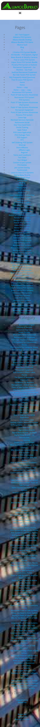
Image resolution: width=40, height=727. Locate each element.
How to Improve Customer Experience (24, 416)
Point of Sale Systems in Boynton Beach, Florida (24, 576)
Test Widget (22, 160)
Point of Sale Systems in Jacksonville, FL (24, 591)
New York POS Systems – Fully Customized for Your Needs (24, 468)
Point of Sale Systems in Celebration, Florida (24, 571)
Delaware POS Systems (22, 212)
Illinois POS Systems (22, 227)
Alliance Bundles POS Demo (22, 42)
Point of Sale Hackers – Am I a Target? (24, 401)
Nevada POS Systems (22, 260)
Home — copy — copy (22, 90)
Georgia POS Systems (22, 220)
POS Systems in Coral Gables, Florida (24, 559)
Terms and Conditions (22, 155)
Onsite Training (22, 127)
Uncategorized (27, 678)
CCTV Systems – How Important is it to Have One (24, 426)
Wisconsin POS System (22, 308)
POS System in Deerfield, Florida (24, 555)
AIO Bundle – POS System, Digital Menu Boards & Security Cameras (24, 55)
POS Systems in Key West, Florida (24, 563)
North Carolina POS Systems (22, 273)
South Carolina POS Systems (22, 288)
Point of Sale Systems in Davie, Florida (24, 596)
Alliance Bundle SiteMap (22, 39)
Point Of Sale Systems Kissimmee (24, 95)
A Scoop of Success (24, 327)
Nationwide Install (22, 122)
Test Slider (22, 157)
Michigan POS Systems (22, 250)
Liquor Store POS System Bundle (24, 62)
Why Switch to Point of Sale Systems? (24, 646)
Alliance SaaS (22, 45)
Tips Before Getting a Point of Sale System (24, 651)
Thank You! (22, 192)
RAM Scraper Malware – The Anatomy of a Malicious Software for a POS (24, 673)
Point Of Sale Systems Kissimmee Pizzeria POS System (24, 113)
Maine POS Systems (22, 242)
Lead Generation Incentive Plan (22, 195)
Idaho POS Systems (22, 225)
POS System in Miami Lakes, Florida (24, 373)
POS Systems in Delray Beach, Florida (24, 551)
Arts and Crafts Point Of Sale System (24, 508)
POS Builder (22, 165)
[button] (20, 13)
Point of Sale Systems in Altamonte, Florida (24, 601)
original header (22, 700)
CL (22, 49)
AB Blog (22, 182)
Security (26, 668)
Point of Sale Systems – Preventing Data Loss (24, 406)
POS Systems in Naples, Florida (24, 520)
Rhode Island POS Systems (22, 285)
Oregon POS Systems (22, 280)
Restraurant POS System (24, 97)
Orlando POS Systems (22, 313)
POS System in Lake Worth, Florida (24, 530)
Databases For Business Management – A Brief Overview (24, 383)
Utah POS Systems (22, 298)
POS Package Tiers (22, 135)
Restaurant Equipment (24, 370)
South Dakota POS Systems (22, 290)
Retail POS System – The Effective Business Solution (24, 566)
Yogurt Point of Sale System (24, 362)
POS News (27, 665)
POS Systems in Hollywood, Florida (24, 537)
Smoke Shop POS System (24, 442)
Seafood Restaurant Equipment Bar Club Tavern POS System (24, 73)
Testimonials (22, 170)
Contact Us (22, 185)
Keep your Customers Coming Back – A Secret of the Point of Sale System (24, 395)
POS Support (22, 137)
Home (22, 82)
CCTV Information (27, 420)
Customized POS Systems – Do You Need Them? (24, 473)
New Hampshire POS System (22, 263)
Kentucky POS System (22, 237)
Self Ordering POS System (22, 142)
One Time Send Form (22, 125)
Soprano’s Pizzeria (22, 719)
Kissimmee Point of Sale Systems (24, 610)
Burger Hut (22, 714)
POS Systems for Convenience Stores (24, 343)
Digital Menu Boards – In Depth (24, 432)
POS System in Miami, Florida (24, 527)
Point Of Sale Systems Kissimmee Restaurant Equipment (24, 108)
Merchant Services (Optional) (22, 120)
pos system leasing (22, 167)
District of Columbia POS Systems (22, 215)
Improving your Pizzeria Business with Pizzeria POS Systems (24, 686)
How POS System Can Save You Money (24, 458)
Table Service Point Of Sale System (24, 480)
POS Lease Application (22, 132)
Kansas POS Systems (22, 235)
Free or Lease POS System (24, 60)
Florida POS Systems (22, 217)
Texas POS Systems (22, 295)
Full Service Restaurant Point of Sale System (24, 498)
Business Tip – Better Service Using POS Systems (24, 355)
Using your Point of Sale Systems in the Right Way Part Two (24, 624)
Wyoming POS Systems (22, 310)
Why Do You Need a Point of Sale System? (24, 619)
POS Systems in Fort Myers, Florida (24, 545)
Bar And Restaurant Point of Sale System (24, 503)
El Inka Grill (22, 717)
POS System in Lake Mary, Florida (24, 532)
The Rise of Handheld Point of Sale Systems (24, 641)
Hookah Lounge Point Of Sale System (24, 493)
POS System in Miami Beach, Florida (24, 523)
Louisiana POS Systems (22, 240)
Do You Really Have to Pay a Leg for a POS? (24, 411)
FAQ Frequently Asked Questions (22, 77)
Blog (22, 47)
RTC (22, 140)
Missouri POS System (22, 255)
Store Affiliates (22, 147)
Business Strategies (27, 324)
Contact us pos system (22, 162)
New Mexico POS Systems (22, 267)
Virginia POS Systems (22, 303)
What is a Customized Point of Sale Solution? (24, 446)
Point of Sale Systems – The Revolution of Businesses (24, 661)
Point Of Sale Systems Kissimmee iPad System (24, 103)
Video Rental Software (24, 367)
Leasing (27, 440)
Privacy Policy (22, 187)
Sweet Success (24, 332)
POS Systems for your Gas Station (24, 683)
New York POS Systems (22, 270)
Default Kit (22, 702)
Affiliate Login (24, 150)
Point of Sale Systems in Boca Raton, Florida (24, 586)
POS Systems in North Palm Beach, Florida (24, 516)
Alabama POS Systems (22, 37)
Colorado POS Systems (22, 207)
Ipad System (22, 200)
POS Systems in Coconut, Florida (24, 680)
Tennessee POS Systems (22, 293)
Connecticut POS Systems (22, 210)
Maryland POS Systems (22, 245)
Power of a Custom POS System (24, 360)
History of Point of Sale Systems (24, 638)
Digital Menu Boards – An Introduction (24, 436)
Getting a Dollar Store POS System (24, 422)
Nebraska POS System (22, 258)
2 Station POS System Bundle (24, 52)
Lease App (22, 117)
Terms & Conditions (22, 190)
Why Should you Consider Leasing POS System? (24, 451)
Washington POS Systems (22, 305)
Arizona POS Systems (22, 202)
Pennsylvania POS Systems (22, 283)
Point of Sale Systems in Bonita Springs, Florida (24, 581)
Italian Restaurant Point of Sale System (24, 488)
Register (24, 152)
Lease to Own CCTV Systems (22, 172)
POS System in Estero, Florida (24, 547)
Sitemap (22, 145)
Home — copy (22, 87)
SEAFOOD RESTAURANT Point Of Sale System (24, 483)
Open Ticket (22, 130)
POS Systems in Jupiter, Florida (24, 535)
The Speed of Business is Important (24, 378)
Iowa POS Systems (22, 232)
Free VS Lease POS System (22, 80)
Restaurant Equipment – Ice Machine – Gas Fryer (24, 68)
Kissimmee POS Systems (22, 92)
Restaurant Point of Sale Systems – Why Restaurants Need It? (24, 656)
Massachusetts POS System (22, 247)
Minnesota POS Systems (22, 252)
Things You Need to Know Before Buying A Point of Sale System (24, 614)
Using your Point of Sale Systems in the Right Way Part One (24, 629)
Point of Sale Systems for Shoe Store (24, 351)
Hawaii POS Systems (22, 222)
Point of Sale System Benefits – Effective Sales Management (24, 388)
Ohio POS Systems (22, 275)
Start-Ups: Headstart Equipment (24, 339)
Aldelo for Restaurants (24, 512)
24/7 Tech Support (22, 34)
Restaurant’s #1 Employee (24, 337)
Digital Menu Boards (22, 175)
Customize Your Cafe (24, 330)
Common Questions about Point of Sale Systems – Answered (24, 634)
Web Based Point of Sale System (24, 365)
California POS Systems (22, 205)
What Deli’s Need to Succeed (24, 334)
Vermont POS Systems (22, 300)
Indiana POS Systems (22, 230)
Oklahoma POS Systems (22, 278)
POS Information (26, 455)
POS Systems (24, 100)
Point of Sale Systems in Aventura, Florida (24, 606)
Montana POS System (22, 197)
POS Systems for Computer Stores (24, 347)
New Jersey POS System (22, 265)
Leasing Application (22, 177)
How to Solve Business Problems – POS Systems (24, 463)
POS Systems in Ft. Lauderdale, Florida (24, 541)
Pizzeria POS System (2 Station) (24, 65)
